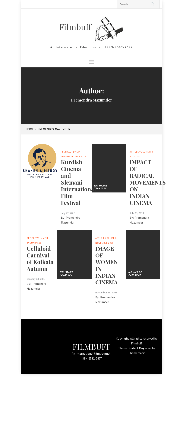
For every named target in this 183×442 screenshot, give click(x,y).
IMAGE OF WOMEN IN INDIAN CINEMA (106, 265)
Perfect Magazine (140, 348)
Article (134, 151)
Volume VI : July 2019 (73, 156)
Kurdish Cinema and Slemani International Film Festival (78, 182)
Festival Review (70, 151)
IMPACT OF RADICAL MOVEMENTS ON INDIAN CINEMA (148, 182)
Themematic (136, 353)
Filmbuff (76, 26)
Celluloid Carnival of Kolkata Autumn (40, 259)
